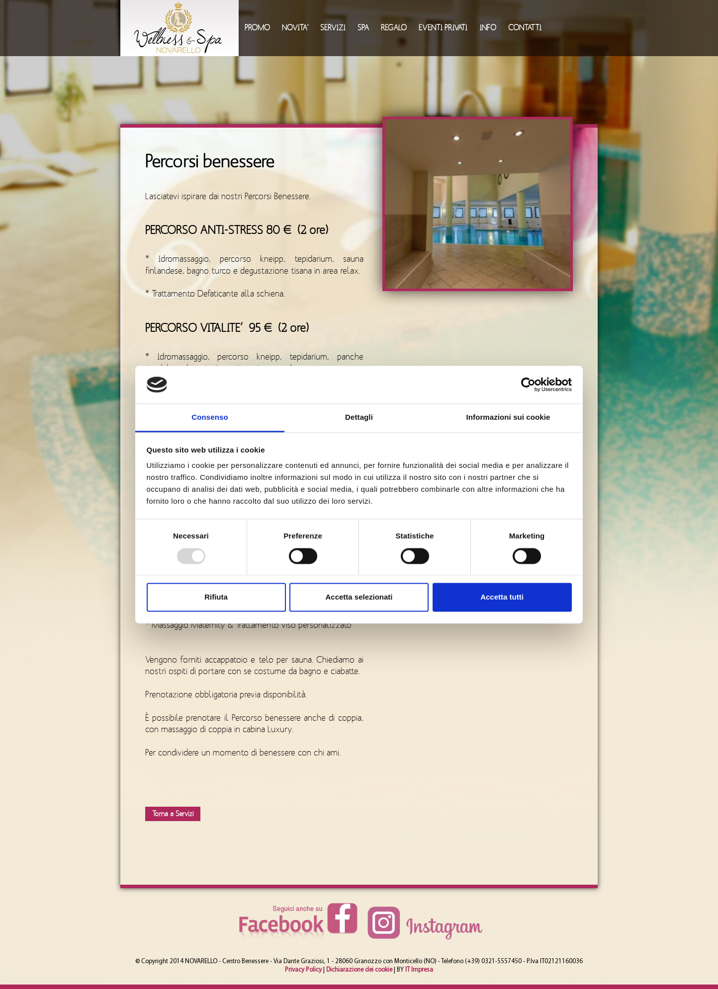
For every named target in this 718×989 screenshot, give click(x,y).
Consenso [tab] (209, 417)
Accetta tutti (502, 597)
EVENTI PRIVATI (443, 28)
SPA (363, 28)
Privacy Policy (303, 970)
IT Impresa (419, 970)
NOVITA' (295, 28)
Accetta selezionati (358, 597)
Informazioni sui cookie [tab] (508, 417)
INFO (487, 28)
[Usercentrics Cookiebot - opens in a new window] (528, 384)
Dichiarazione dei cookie (359, 970)
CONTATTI (524, 28)
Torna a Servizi (172, 814)
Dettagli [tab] (359, 417)
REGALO (394, 28)
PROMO (257, 28)
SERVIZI (333, 28)
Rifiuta (216, 597)
